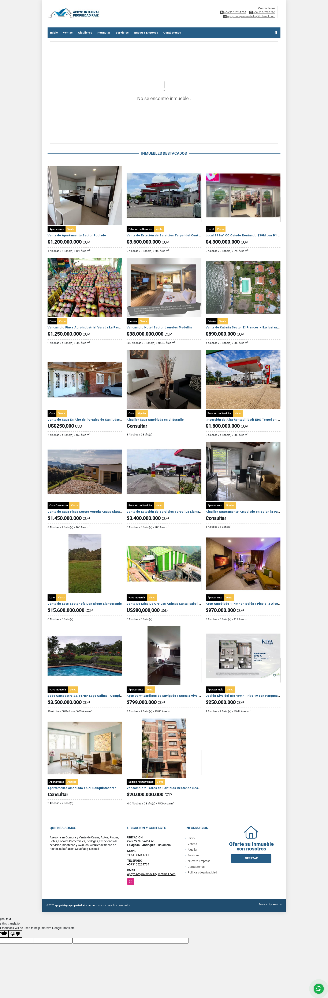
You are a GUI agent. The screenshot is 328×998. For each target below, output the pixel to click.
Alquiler (192, 849)
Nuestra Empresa (146, 32)
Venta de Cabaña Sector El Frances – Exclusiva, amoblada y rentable (258, 327)
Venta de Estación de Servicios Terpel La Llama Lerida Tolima (174, 511)
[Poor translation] (15, 934)
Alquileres (85, 32)
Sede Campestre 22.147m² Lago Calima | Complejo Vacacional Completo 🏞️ (105, 695)
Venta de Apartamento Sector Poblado (77, 235)
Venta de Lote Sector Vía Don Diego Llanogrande (85, 603)
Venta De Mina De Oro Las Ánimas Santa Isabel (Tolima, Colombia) (177, 603)
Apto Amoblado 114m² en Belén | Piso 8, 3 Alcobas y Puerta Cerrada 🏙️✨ (262, 603)
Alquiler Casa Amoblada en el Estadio (155, 419)
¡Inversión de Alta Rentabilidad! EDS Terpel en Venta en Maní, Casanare (260, 419)
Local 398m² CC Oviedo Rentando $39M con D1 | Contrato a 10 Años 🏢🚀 (261, 235)
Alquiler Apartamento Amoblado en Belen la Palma (244, 511)
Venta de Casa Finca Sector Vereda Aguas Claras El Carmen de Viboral (101, 511)
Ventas (68, 32)
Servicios (122, 32)
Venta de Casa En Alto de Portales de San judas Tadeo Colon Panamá (100, 419)
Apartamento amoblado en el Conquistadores (82, 788)
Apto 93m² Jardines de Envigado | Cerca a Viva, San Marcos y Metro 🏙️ (180, 695)
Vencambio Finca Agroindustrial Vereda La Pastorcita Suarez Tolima (100, 327)
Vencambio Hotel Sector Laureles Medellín (160, 327)
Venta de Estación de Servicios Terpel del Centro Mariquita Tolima (177, 235)
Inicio (54, 32)
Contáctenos (172, 32)
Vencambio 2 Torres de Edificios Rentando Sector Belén (169, 788)
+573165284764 (235, 12)
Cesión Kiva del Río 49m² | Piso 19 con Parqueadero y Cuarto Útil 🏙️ (257, 695)
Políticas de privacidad (202, 872)
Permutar (104, 32)
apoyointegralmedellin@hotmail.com (151, 874)
